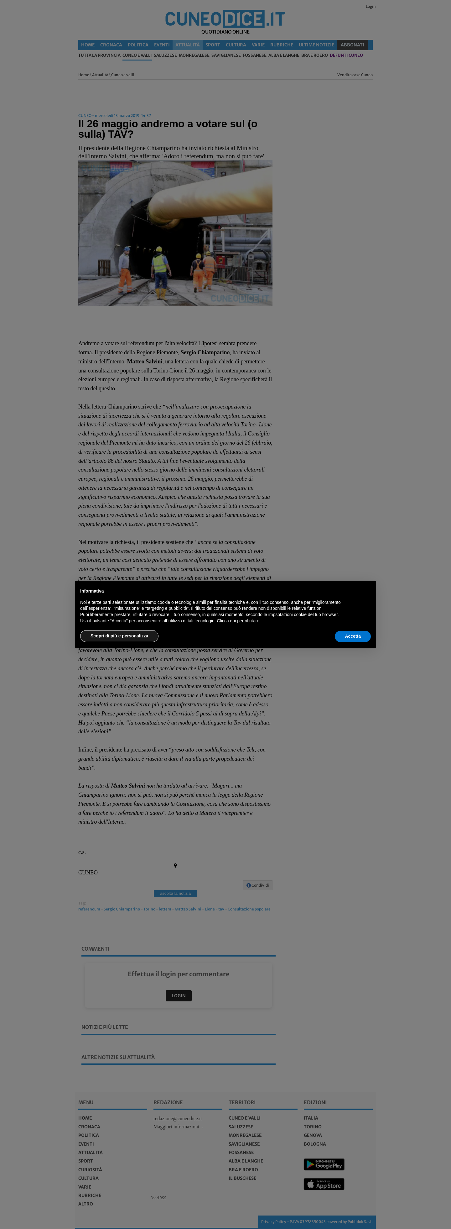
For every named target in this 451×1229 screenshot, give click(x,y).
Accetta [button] (353, 636)
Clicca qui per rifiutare (238, 620)
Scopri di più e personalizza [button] (119, 635)
